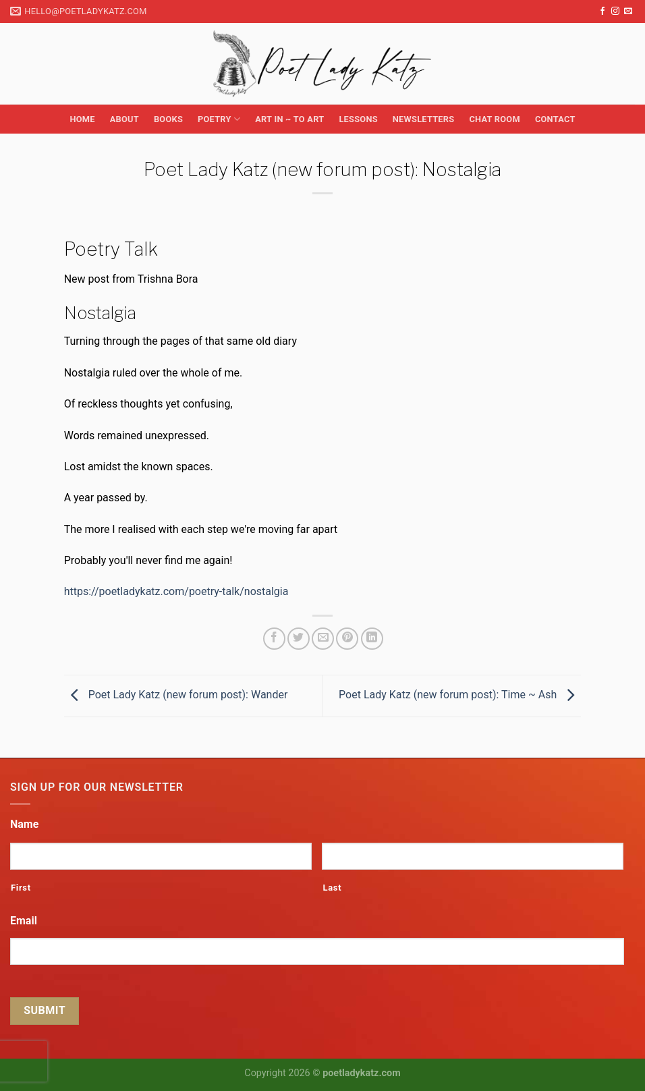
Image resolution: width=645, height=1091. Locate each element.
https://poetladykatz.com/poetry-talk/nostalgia (176, 591)
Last (331, 888)
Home (81, 119)
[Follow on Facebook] (602, 11)
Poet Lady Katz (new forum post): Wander (176, 695)
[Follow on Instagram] (615, 11)
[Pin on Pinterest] (347, 638)
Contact (555, 119)
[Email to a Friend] (323, 638)
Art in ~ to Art (289, 119)
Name (24, 824)
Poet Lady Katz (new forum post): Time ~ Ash (460, 695)
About (124, 119)
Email (23, 920)
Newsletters (424, 119)
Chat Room (494, 119)
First (21, 888)
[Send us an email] (628, 11)
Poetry (219, 119)
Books (168, 119)
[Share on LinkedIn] (372, 638)
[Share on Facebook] (274, 638)
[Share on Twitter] (298, 638)
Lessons (358, 119)
